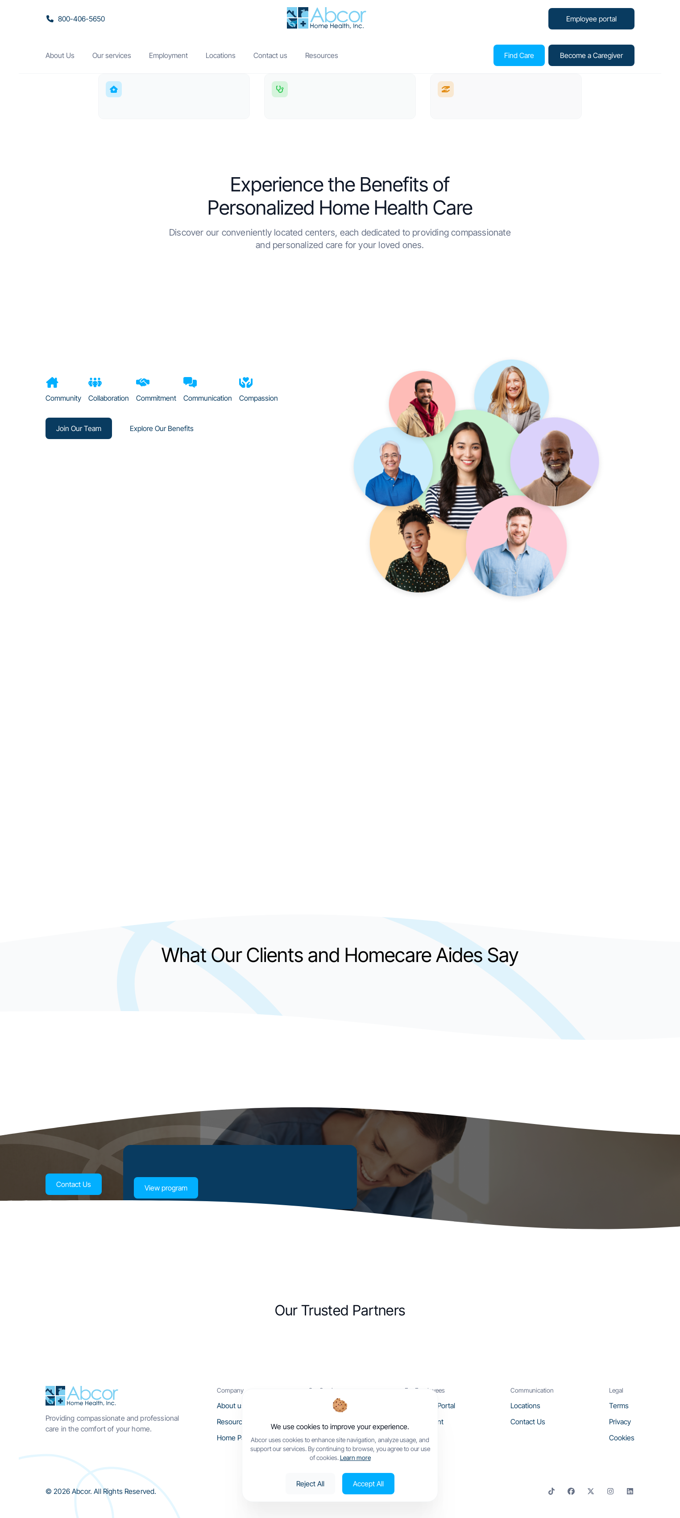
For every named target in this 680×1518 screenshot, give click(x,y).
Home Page (235, 1437)
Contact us (270, 55)
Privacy (620, 1421)
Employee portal (591, 18)
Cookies (621, 1437)
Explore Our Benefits (162, 428)
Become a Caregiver (591, 55)
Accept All (368, 1483)
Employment (168, 55)
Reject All (310, 1483)
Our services (111, 55)
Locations (221, 55)
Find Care (518, 55)
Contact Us (73, 1184)
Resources (321, 55)
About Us (60, 55)
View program (165, 1188)
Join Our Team (78, 428)
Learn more (355, 1457)
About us (231, 1405)
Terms (619, 1405)
